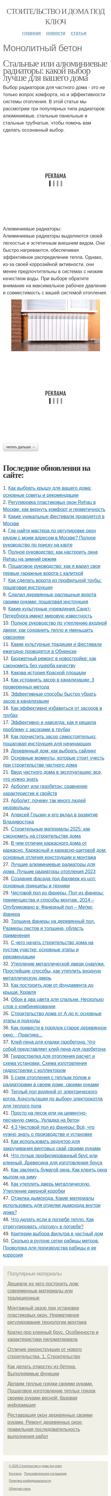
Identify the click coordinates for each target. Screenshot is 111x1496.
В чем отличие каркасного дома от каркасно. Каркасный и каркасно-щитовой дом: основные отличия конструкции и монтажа (54, 850)
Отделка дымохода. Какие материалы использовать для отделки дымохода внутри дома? (52, 1205)
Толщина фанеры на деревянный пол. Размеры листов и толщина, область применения (49, 928)
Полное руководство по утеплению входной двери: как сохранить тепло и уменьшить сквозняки (55, 630)
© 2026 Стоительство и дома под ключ (35, 1466)
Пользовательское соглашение (45, 1473)
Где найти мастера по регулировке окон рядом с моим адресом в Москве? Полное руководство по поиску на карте (49, 537)
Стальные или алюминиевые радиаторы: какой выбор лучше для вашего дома (55, 70)
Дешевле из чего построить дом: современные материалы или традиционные (43, 1290)
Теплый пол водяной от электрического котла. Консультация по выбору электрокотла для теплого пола (53, 1098)
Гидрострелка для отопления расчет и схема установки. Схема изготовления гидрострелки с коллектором (49, 1063)
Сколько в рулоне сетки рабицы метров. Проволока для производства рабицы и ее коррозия (51, 1248)
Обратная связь (20, 1488)
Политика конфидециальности (30, 1480)
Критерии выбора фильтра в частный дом (57, 1233)
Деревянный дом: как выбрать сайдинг (53, 750)
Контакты (15, 1473)
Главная (31, 33)
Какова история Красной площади (48, 672)
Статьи (78, 33)
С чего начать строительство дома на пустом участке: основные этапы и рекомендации (48, 949)
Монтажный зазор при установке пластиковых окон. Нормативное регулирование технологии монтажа (47, 1315)
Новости (55, 33)
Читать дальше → (20, 447)
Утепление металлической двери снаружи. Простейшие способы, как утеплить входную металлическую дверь (54, 971)
